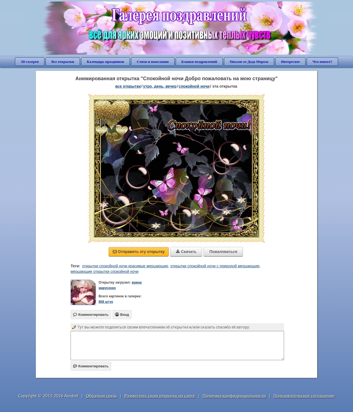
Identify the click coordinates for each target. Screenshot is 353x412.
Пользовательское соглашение (304, 396)
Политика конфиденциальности (234, 396)
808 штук (105, 302)
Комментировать (91, 366)
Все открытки (62, 62)
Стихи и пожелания (153, 62)
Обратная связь (101, 396)
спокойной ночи (194, 86)
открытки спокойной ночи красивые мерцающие (125, 266)
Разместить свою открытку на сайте (159, 396)
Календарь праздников (105, 62)
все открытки (128, 86)
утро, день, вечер (160, 86)
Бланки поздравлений (199, 62)
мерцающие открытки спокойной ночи (104, 271)
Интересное (290, 62)
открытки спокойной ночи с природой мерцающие (215, 266)
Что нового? (322, 62)
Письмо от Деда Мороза (249, 62)
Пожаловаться (223, 251)
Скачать (186, 251)
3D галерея (30, 62)
